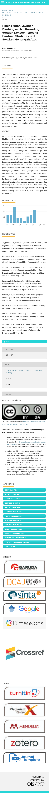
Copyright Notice (12, 503)
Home (4, 10)
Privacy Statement (13, 507)
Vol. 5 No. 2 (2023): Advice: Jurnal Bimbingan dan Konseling (22, 14)
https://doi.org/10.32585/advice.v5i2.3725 (22, 58)
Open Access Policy (13, 529)
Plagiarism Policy (13, 520)
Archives (12, 10)
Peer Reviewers (12, 494)
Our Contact (10, 546)
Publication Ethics (13, 512)
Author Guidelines (13, 516)
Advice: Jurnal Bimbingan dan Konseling (25, 2)
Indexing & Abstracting (15, 538)
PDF (7, 342)
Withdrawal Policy (13, 525)
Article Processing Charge (17, 542)
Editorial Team (11, 490)
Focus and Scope (12, 499)
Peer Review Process (14, 533)
